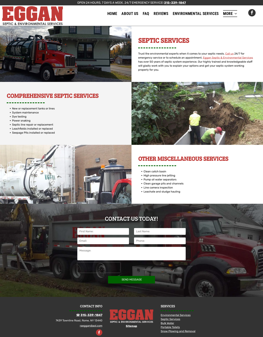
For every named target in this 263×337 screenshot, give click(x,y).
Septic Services (170, 319)
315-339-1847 (175, 3)
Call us (229, 53)
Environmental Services (176, 315)
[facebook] (252, 13)
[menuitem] (112, 13)
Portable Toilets (170, 327)
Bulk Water (167, 323)
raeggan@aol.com (91, 325)
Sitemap (131, 326)
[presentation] (98, 267)
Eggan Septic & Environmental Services (228, 57)
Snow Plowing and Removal (178, 331)
